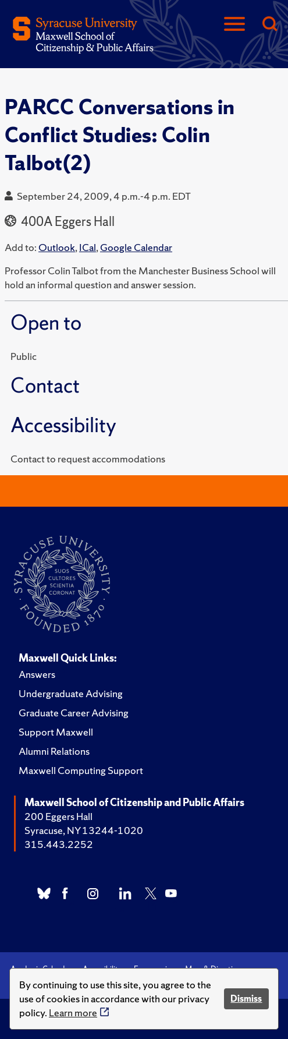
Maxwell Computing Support (81, 770)
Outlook (56, 247)
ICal (87, 247)
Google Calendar (136, 247)
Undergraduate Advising (71, 693)
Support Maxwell (56, 731)
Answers (37, 674)
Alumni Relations (54, 751)
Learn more (73, 1012)
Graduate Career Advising (74, 712)
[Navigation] (234, 25)
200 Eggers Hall (58, 816)
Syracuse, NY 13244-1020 (83, 830)
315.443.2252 (58, 844)
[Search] (269, 25)
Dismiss (246, 998)
